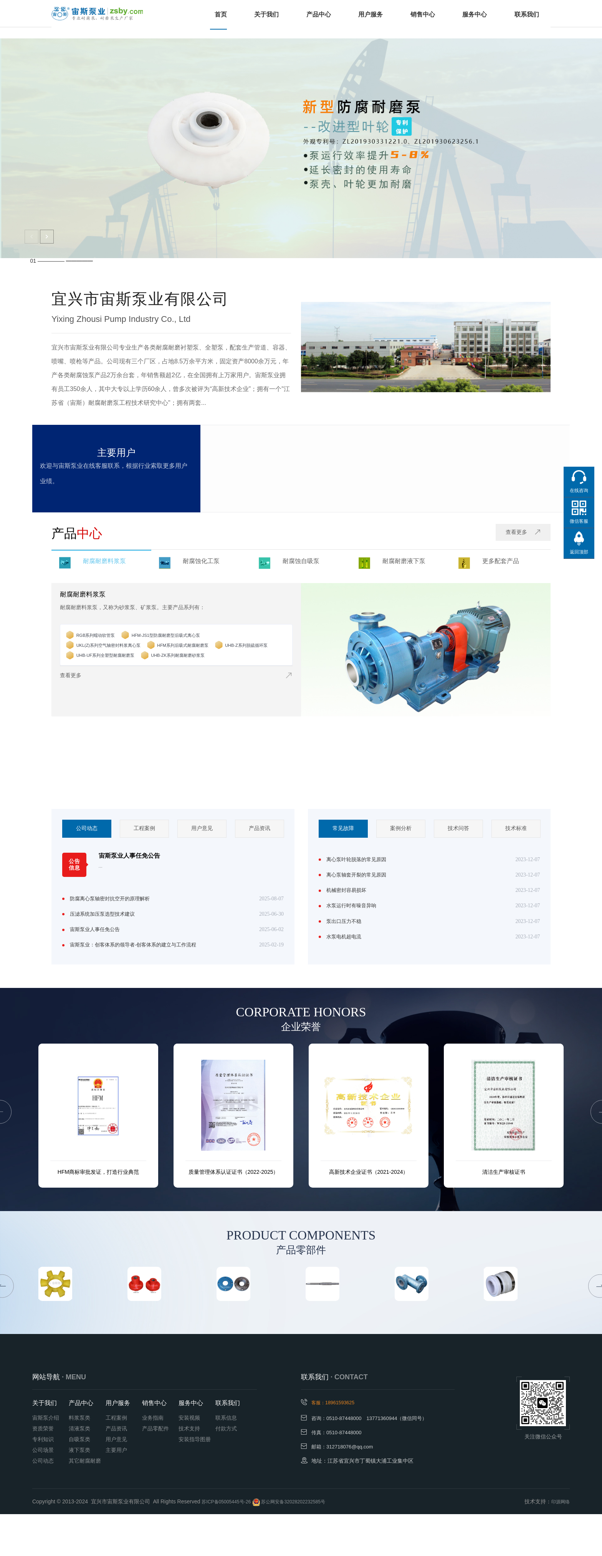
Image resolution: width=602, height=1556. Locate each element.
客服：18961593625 (342, 1444)
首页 (228, 19)
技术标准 (516, 829)
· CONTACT (349, 1418)
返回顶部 (579, 552)
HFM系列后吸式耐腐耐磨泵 (224, 653)
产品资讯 (259, 829)
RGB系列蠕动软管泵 (111, 643)
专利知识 (43, 1481)
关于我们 (272, 19)
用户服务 (373, 19)
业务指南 (153, 1459)
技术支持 (189, 1470)
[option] (87, 829)
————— (79, 260)
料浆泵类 (79, 1459)
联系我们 (525, 19)
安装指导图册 (195, 1481)
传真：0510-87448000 (338, 1473)
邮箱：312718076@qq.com (344, 1487)
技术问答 (458, 829)
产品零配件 (155, 1470)
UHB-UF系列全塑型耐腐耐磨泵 (199, 663)
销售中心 (424, 19)
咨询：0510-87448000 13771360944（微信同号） (373, 1460)
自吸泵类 (79, 1481)
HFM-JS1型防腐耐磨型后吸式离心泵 (201, 643)
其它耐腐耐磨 (85, 1502)
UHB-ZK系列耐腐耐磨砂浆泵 (121, 673)
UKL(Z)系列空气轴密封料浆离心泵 (128, 653)
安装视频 (189, 1459)
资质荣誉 (43, 1470)
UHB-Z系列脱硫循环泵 (113, 663)
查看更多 (521, 533)
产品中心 (322, 19)
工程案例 (144, 829)
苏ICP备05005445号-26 (231, 1543)
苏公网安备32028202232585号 (306, 1543)
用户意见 (202, 829)
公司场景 (43, 1491)
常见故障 (343, 829)
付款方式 (226, 1470)
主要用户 (116, 1491)
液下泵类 (79, 1491)
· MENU (74, 1418)
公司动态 (86, 829)
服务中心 (474, 19)
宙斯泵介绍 (45, 1459)
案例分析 (401, 829)
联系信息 (226, 1459)
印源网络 (559, 1543)
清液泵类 (79, 1470)
